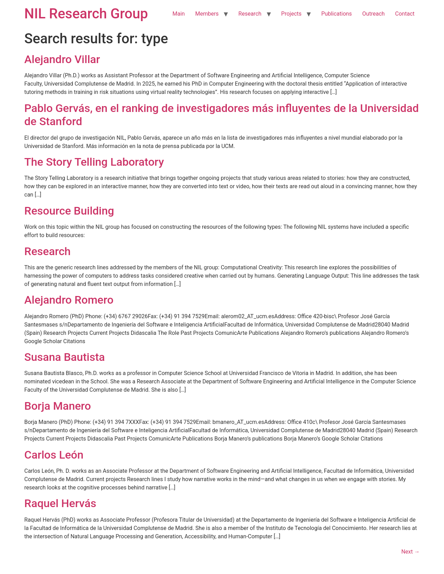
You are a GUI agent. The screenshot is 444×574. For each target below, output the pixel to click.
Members (207, 13)
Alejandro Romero (68, 299)
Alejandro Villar (62, 59)
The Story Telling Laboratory (94, 161)
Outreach (373, 13)
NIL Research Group (86, 14)
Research (249, 13)
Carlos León (54, 454)
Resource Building (69, 210)
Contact (405, 13)
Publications (336, 13)
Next (410, 551)
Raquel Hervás (60, 503)
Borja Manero (57, 405)
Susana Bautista (64, 357)
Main (178, 13)
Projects (291, 13)
